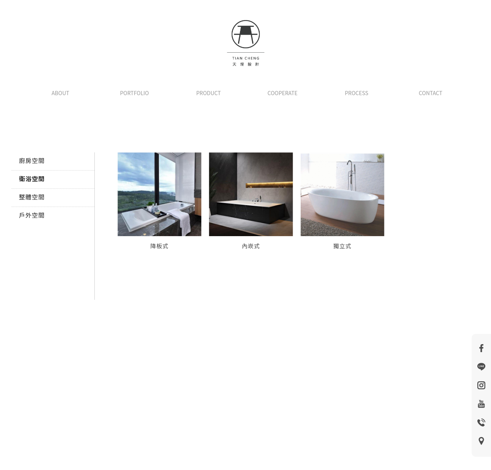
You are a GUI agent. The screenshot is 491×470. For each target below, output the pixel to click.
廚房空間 (32, 160)
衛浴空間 (32, 178)
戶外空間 (32, 214)
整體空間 (32, 196)
